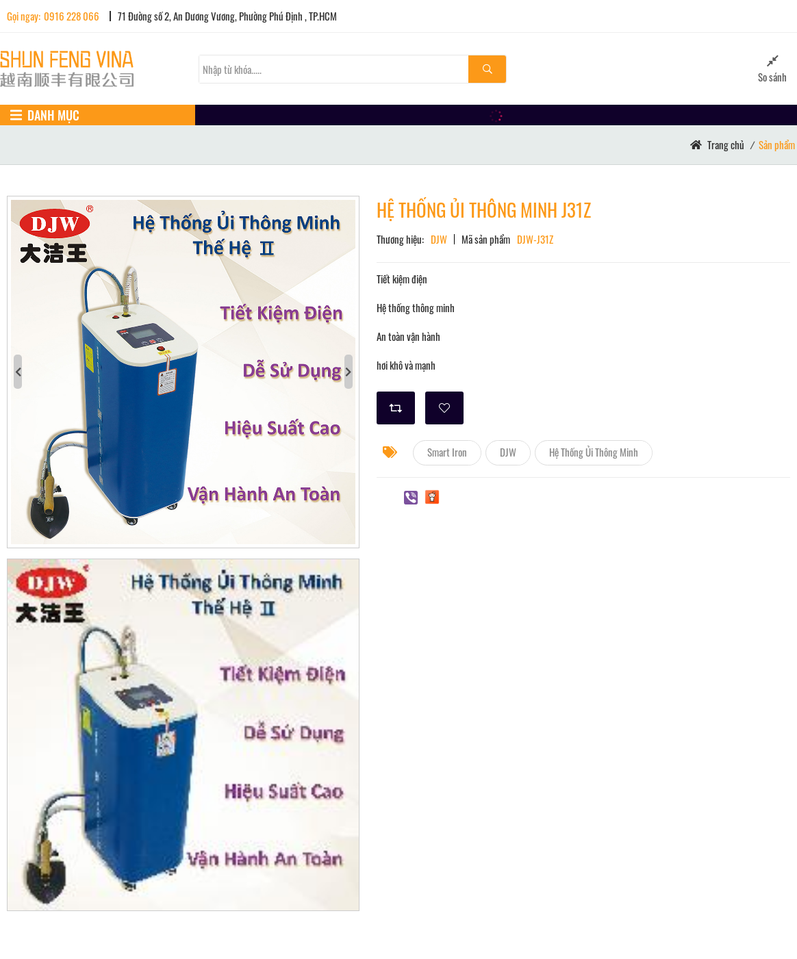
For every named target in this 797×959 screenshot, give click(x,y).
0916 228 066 (71, 15)
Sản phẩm (777, 144)
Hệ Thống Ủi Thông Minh (593, 451)
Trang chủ (725, 144)
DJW (508, 451)
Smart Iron (447, 451)
